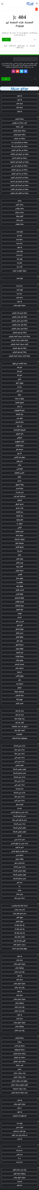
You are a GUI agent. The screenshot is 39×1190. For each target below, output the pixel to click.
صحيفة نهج (19, 449)
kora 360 (19, 267)
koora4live (19, 239)
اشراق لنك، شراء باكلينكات (20, 726)
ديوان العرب (19, 558)
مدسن (19, 480)
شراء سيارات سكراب (19, 1073)
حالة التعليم (19, 609)
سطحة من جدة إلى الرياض (19, 173)
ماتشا (19, 890)
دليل (19, 680)
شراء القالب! (19, 47)
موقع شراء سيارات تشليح (19, 1081)
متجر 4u (19, 808)
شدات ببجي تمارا (19, 749)
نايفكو (19, 687)
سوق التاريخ (19, 921)
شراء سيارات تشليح (19, 1077)
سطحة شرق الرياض (20, 134)
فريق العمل (21, 46)
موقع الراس (19, 594)
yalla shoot (19, 103)
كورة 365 (19, 1123)
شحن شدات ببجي (19, 839)
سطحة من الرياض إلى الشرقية (19, 162)
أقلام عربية (19, 566)
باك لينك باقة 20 (19, 925)
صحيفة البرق (19, 644)
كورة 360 (19, 259)
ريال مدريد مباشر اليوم (19, 1169)
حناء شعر (19, 882)
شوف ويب (19, 418)
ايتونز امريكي (19, 765)
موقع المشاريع (19, 598)
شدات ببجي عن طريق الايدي (19, 812)
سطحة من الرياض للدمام (19, 158)
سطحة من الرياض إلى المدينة (19, 181)
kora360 (19, 235)
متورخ (19, 476)
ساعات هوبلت (19, 224)
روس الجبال (19, 562)
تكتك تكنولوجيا (19, 441)
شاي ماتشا (19, 894)
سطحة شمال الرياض (19, 130)
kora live (19, 293)
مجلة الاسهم (19, 422)
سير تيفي (20, 1154)
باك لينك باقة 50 (19, 929)
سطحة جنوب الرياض (19, 1061)
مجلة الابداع (19, 488)
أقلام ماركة (19, 216)
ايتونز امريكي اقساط (19, 827)
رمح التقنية (19, 512)
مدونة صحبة (19, 535)
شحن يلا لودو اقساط (19, 773)
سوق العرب (19, 917)
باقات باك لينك (19, 722)
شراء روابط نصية (19, 718)
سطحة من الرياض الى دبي (19, 165)
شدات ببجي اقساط (19, 745)
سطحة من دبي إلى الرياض (19, 169)
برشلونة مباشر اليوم (19, 1173)
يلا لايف (19, 1100)
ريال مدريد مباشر (19, 971)
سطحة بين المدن (19, 1045)
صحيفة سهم (19, 668)
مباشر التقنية (19, 531)
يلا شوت (19, 95)
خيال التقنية (19, 414)
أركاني (19, 527)
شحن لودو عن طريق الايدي (19, 851)
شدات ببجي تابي (19, 757)
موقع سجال (19, 578)
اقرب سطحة (19, 126)
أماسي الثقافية (20, 473)
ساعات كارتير (19, 204)
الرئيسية (32, 46)
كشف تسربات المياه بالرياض (19, 344)
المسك (19, 617)
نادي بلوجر (19, 461)
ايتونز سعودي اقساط (19, 769)
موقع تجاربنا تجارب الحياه (19, 948)
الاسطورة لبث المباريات (19, 1115)
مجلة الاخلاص (19, 695)
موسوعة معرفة (19, 691)
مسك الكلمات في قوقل (19, 363)
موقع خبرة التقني (19, 457)
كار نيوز (19, 453)
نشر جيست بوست (19, 909)
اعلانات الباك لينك (19, 730)
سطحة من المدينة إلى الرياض (19, 185)
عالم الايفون (19, 433)
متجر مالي (19, 390)
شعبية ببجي (19, 855)
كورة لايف (19, 231)
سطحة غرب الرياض (19, 138)
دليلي (19, 379)
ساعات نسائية (19, 212)
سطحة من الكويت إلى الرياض (19, 193)
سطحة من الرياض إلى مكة (19, 146)
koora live (19, 243)
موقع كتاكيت (20, 676)
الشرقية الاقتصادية (19, 430)
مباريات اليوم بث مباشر (19, 270)
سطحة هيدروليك (19, 1049)
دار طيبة (19, 672)
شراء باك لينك (19, 711)
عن (27, 46)
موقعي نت (19, 582)
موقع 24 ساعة (19, 398)
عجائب (19, 465)
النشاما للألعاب (19, 601)
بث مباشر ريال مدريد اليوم (19, 1135)
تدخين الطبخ (19, 633)
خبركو (19, 394)
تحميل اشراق (19, 504)
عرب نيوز (19, 426)
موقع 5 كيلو (19, 383)
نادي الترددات (19, 492)
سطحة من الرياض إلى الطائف (19, 154)
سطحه (20, 1042)
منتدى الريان (19, 703)
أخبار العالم (12, 46)
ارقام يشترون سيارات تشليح (19, 1084)
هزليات (20, 613)
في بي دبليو (19, 621)
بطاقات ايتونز (19, 859)
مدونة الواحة (20, 656)
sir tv (19, 1158)
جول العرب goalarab (19, 1131)
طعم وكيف (19, 519)
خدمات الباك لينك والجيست (19, 905)
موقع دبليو (19, 586)
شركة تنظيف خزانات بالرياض (19, 340)
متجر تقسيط (19, 788)
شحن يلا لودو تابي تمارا (19, 820)
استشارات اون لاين (19, 496)
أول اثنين (19, 625)
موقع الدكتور (20, 629)
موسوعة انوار (19, 543)
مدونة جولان (19, 570)
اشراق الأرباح (20, 547)
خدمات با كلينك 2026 (19, 944)
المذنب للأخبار (19, 590)
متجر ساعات (19, 220)
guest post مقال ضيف (19, 913)
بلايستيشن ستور (20, 863)
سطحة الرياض (19, 119)
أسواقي (19, 437)
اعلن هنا (19, 367)
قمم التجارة (19, 652)
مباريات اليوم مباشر (19, 305)
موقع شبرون (19, 648)
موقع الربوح (19, 637)
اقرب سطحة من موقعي (19, 123)
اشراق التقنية (19, 402)
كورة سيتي (19, 1127)
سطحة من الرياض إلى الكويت (19, 189)
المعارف (19, 500)
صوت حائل (19, 640)
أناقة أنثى (19, 469)
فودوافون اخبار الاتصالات (19, 738)
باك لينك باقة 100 (19, 933)
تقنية (5, 46)
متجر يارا (19, 551)
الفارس (19, 574)
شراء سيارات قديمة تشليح (19, 1092)
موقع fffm (19, 699)
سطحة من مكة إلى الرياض (19, 150)
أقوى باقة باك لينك (19, 940)
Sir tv (19, 1146)
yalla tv (19, 1108)
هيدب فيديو (19, 508)
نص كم (19, 387)
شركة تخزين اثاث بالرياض (19, 313)
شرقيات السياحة (19, 539)
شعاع (19, 555)
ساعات (19, 200)
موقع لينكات (19, 660)
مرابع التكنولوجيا (20, 410)
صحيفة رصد (19, 683)
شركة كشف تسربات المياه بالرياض (19, 336)
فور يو (19, 835)
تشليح (19, 1069)
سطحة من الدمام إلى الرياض (19, 177)
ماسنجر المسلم (19, 664)
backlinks (19, 734)
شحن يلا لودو (19, 847)
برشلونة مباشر (19, 968)
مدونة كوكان (20, 445)
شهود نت (19, 523)
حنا (19, 886)
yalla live (19, 1185)
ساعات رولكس (19, 208)
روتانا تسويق (20, 484)
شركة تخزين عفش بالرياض (20, 320)
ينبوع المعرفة (19, 605)
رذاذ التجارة (19, 515)
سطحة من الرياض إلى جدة (19, 142)
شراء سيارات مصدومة (19, 1088)
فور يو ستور (19, 804)
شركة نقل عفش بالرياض (19, 317)
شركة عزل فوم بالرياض (19, 332)
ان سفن (19, 406)
